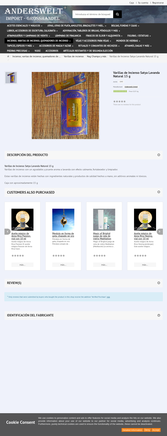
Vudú (38, 50)
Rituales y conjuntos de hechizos (99, 45)
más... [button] (22, 264)
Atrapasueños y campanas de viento (28, 35)
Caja (131, 2)
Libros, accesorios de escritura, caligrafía (32, 30)
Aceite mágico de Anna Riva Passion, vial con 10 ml (21, 236)
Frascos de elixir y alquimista (104, 35)
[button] (84, 192)
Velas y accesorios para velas (93, 40)
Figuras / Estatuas (139, 35)
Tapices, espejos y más (20, 45)
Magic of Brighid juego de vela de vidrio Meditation (102, 236)
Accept (156, 430)
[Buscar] (117, 14)
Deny (147, 430)
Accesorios (52, 50)
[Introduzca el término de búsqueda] (92, 14)
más (108, 297)
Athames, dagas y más (138, 45)
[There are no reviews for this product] (17, 256)
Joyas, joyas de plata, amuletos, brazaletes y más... (76, 25)
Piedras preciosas (18, 50)
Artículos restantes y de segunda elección (88, 50)
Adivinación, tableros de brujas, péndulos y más (91, 30)
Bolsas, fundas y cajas (125, 25)
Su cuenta (143, 2)
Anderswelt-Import (131, 87)
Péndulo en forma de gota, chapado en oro (63, 235)
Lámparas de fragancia (68, 35)
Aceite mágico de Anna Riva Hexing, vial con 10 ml (143, 236)
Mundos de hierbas (128, 40)
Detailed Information (132, 430)
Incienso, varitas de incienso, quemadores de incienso (39, 40)
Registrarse (158, 2)
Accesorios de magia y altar (56, 45)
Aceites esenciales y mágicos (24, 25)
